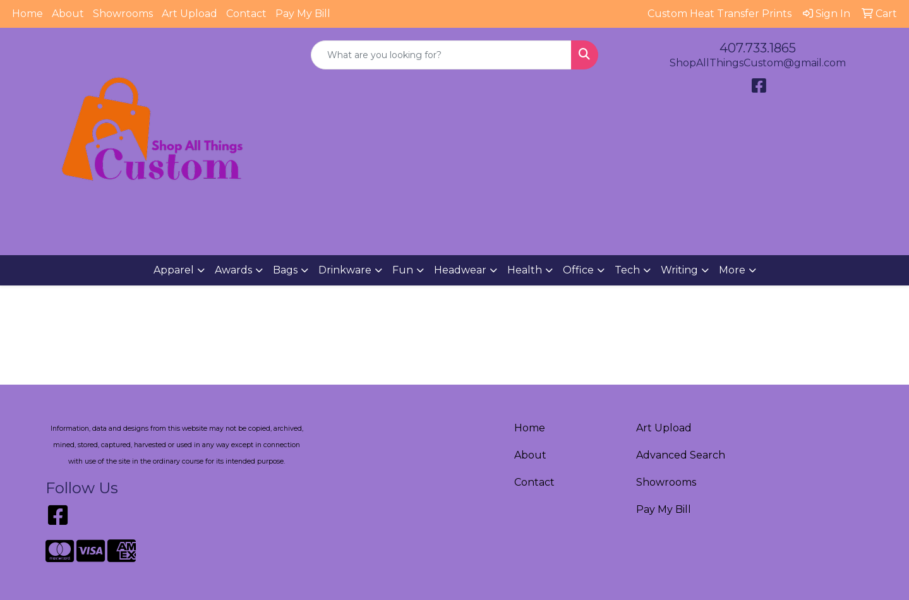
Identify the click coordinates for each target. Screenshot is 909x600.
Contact (246, 14)
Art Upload (189, 14)
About (68, 14)
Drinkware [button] (344, 270)
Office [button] (578, 270)
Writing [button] (679, 270)
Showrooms (123, 14)
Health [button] (524, 270)
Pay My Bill (302, 14)
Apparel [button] (174, 270)
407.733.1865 (757, 48)
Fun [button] (402, 270)
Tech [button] (627, 270)
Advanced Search (680, 455)
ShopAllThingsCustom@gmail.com (758, 63)
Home (27, 14)
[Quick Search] (441, 54)
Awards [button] (233, 270)
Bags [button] (285, 270)
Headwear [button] (460, 270)
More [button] (732, 270)
